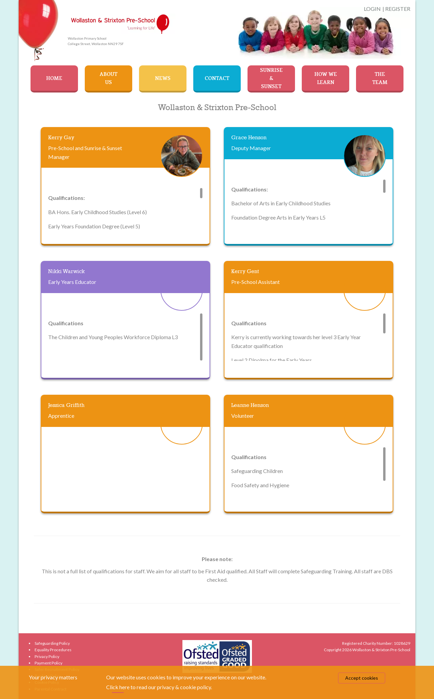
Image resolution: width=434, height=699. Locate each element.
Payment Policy (48, 662)
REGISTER (397, 8)
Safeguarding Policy (52, 643)
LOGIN (372, 8)
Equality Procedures (53, 649)
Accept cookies (361, 678)
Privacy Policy (47, 656)
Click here (118, 687)
